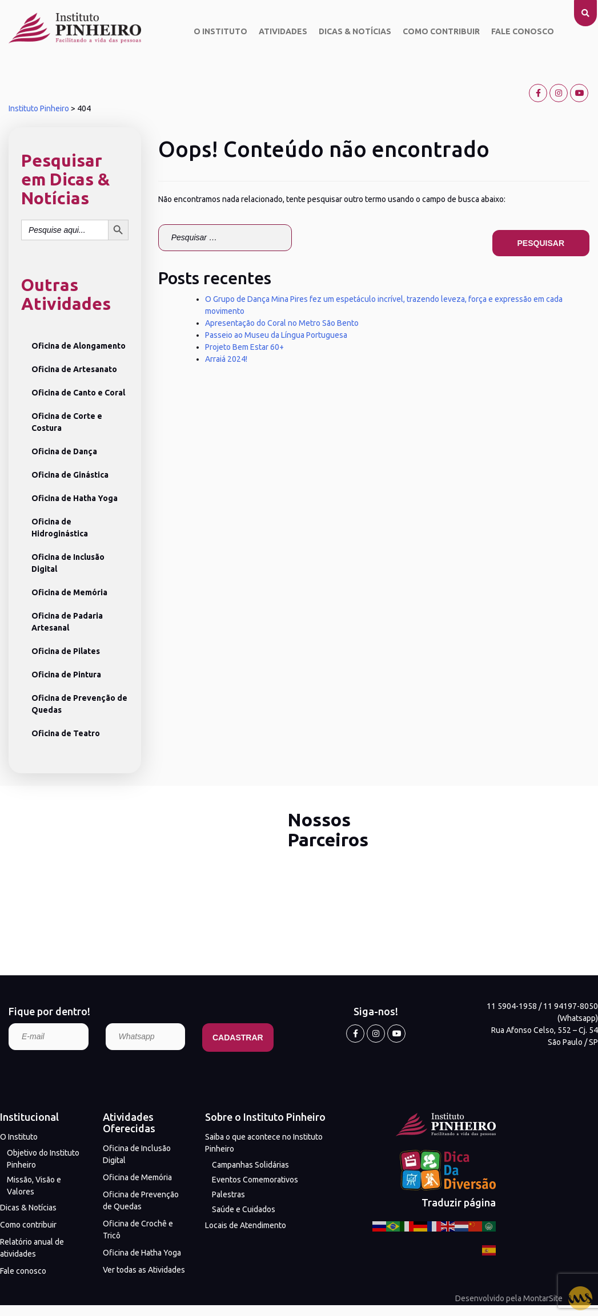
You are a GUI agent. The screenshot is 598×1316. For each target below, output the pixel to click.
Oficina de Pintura (66, 674)
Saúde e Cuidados (243, 1209)
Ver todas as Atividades (144, 1269)
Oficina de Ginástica (70, 474)
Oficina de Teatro (65, 733)
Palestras (228, 1194)
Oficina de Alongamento (78, 345)
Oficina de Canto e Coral (78, 392)
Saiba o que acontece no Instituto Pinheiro (264, 1142)
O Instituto (220, 31)
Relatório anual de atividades (32, 1247)
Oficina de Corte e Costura (66, 422)
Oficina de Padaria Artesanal (67, 621)
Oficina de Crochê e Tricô (138, 1229)
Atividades (283, 31)
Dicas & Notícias (355, 31)
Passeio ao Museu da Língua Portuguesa (276, 335)
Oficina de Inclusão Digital (68, 563)
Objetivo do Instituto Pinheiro (43, 1158)
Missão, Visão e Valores (34, 1185)
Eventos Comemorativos (255, 1179)
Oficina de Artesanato (74, 369)
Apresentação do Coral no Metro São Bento (282, 323)
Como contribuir (441, 31)
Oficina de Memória (69, 592)
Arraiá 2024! (226, 359)
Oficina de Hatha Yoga (74, 498)
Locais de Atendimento (245, 1225)
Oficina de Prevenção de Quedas (79, 703)
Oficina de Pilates (65, 651)
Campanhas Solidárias (250, 1164)
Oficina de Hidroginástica (59, 527)
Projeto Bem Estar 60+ (244, 347)
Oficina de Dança (64, 451)
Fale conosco (522, 31)
